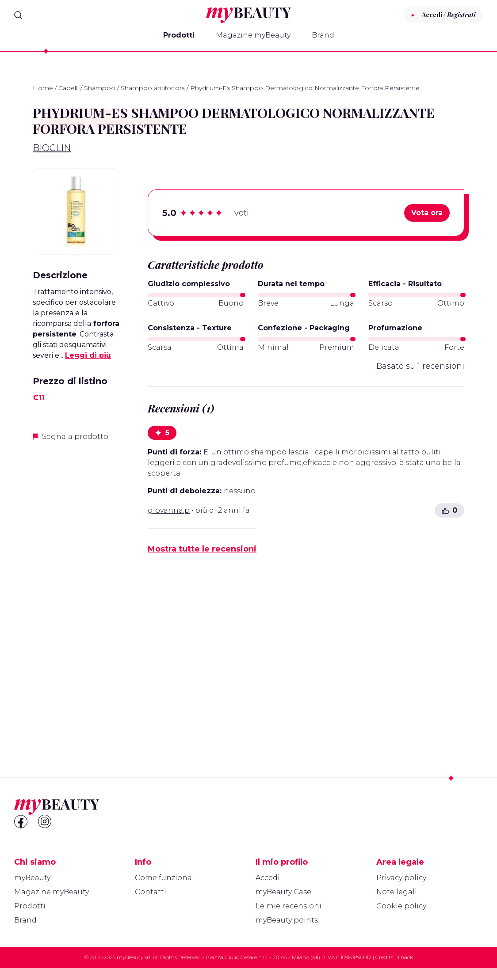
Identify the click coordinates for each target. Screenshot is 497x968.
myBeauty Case (283, 892)
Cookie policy (401, 906)
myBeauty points (287, 920)
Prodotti (179, 35)
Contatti (150, 892)
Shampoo (99, 88)
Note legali (396, 892)
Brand (323, 35)
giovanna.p (169, 510)
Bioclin (52, 148)
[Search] (18, 15)
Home (43, 88)
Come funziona (163, 877)
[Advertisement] (76, 588)
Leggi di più (88, 355)
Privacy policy (401, 877)
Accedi (268, 877)
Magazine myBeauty (253, 35)
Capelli (68, 88)
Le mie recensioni (288, 906)
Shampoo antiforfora (153, 88)
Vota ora (427, 212)
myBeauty (32, 877)
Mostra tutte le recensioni (202, 549)
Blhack (404, 957)
